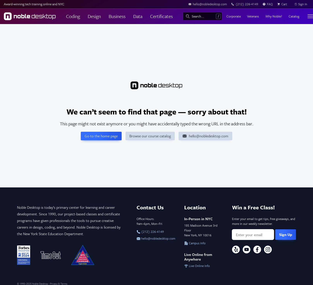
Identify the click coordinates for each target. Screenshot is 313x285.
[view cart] (283, 4)
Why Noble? (273, 16)
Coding (73, 16)
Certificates (161, 16)
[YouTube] (246, 250)
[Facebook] (257, 250)
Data (137, 16)
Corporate (233, 16)
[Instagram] (268, 250)
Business (117, 16)
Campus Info (195, 243)
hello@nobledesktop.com (156, 238)
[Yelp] (236, 250)
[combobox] (202, 16)
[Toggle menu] (310, 16)
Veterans (253, 16)
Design (94, 16)
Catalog (294, 16)
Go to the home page (101, 136)
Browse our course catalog (150, 136)
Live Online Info (197, 265)
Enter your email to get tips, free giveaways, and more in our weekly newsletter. (263, 221)
